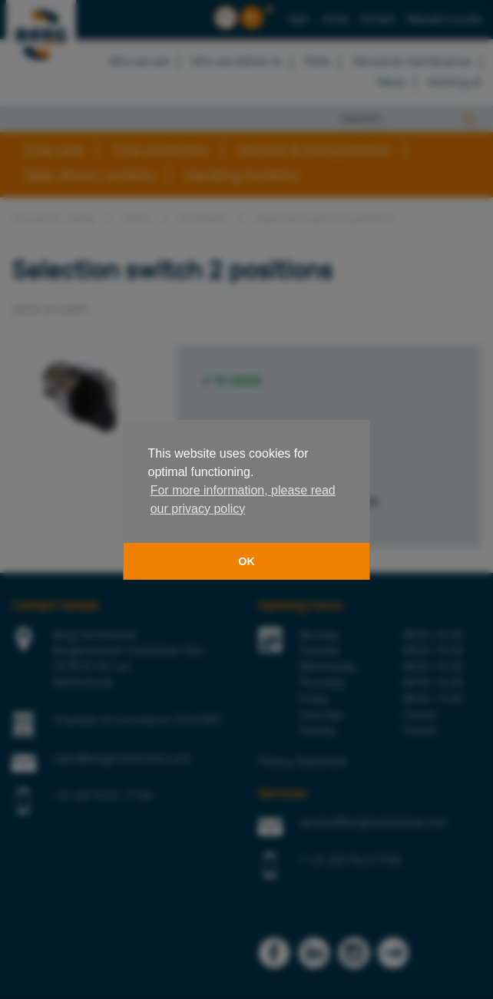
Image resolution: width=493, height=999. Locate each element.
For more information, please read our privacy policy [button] (243, 499)
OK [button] (246, 561)
